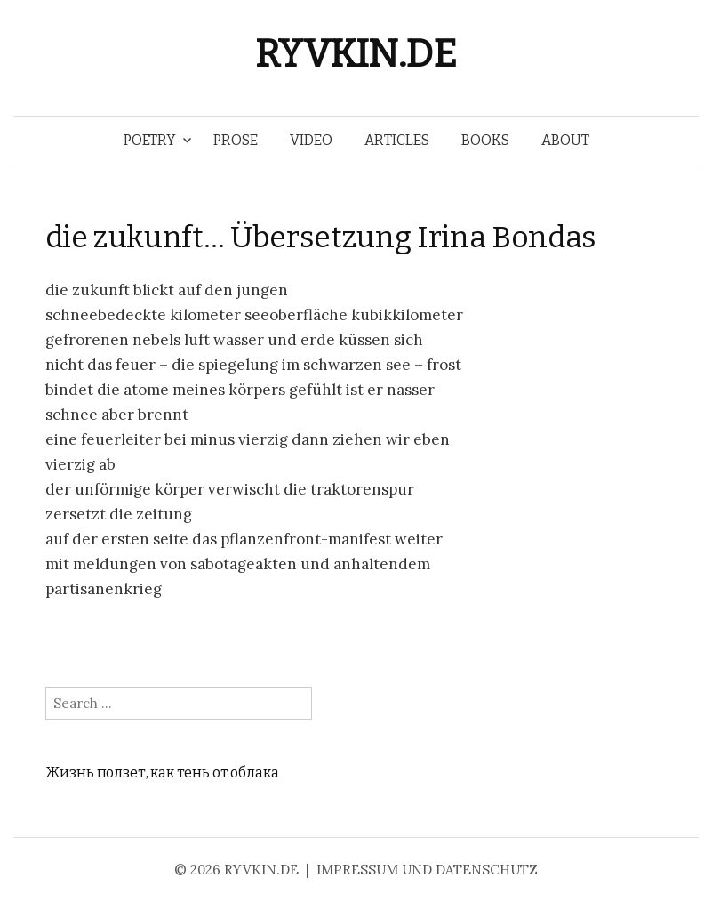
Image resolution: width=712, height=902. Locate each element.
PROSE (235, 140)
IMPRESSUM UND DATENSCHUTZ (427, 869)
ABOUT (565, 140)
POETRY (150, 140)
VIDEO (311, 140)
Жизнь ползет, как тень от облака (162, 772)
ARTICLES (396, 140)
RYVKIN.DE (355, 54)
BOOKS (485, 140)
